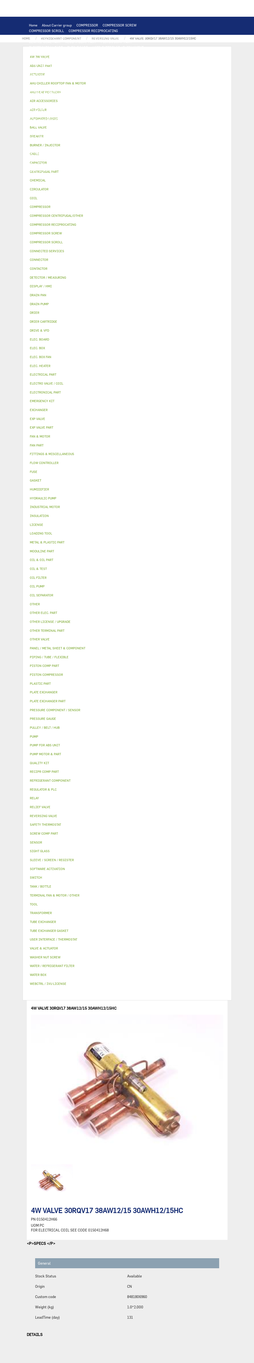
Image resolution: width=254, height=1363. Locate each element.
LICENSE (36, 148)
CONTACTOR (153, 75)
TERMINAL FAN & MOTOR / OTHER (119, 70)
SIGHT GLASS (93, 159)
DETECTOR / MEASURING (138, 53)
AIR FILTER (38, 142)
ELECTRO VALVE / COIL (70, 137)
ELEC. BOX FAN (63, 86)
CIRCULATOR (97, 97)
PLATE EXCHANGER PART (48, 64)
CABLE (66, 81)
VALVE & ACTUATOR (96, 131)
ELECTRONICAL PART (46, 47)
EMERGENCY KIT (42, 170)
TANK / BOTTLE (40, 131)
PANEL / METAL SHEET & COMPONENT (85, 125)
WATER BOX (150, 125)
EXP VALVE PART (95, 120)
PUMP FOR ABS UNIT (45, 103)
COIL (92, 58)
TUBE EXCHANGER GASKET (93, 64)
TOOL (64, 170)
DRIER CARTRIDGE (121, 114)
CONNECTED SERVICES (47, 92)
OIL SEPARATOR (152, 103)
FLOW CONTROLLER (44, 114)
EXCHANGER (73, 58)
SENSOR (86, 86)
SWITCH (50, 81)
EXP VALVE (70, 120)
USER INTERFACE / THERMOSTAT (118, 47)
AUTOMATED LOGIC (44, 58)
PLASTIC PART (40, 125)
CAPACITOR (38, 86)
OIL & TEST (104, 103)
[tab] (127, 180)
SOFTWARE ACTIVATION (110, 148)
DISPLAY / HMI (40, 53)
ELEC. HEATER (108, 86)
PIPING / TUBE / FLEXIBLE (112, 153)
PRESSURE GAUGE (68, 176)
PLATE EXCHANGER (115, 58)
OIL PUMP (37, 109)
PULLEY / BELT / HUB (45, 159)
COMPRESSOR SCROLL (46, 31)
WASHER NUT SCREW (87, 164)
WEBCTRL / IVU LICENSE (66, 148)
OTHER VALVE (102, 137)
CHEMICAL (146, 153)
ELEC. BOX (84, 81)
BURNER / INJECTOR (88, 170)
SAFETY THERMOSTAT (86, 92)
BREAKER (132, 81)
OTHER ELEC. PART (122, 92)
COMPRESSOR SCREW (120, 25)
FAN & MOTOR (129, 64)
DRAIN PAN (128, 125)
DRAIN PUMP (72, 97)
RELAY (34, 81)
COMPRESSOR (87, 25)
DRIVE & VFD (129, 75)
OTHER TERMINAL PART (47, 164)
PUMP (145, 92)
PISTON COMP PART (116, 42)
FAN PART (73, 75)
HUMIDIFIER (62, 142)
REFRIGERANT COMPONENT (71, 109)
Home (33, 25)
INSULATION (67, 131)
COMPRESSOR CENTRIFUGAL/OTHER (57, 36)
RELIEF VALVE (76, 114)
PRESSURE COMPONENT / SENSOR (123, 109)
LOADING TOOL (102, 53)
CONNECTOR (133, 86)
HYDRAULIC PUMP (43, 97)
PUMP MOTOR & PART (129, 97)
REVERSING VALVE (43, 120)
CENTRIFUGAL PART (45, 42)
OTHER (82, 153)
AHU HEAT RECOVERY (144, 142)
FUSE (149, 81)
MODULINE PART (151, 170)
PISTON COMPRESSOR (108, 36)
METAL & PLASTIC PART (131, 120)
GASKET (72, 159)
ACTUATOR (150, 131)
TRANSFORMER (109, 81)
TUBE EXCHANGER (149, 58)
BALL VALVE (38, 137)
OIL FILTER (126, 103)
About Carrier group (57, 25)
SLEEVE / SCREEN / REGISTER (100, 142)
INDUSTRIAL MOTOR (45, 75)
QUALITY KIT (39, 176)
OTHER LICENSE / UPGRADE (50, 153)
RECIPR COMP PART (80, 42)
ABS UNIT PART (121, 170)
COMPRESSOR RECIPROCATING (93, 31)
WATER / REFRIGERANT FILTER (132, 164)
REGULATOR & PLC (71, 53)
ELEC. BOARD (77, 47)
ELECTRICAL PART (100, 75)
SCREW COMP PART (145, 36)
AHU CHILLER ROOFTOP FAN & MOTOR (59, 70)
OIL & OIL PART (78, 103)
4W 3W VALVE (127, 131)
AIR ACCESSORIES (132, 137)
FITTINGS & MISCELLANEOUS (131, 159)
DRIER (96, 114)
